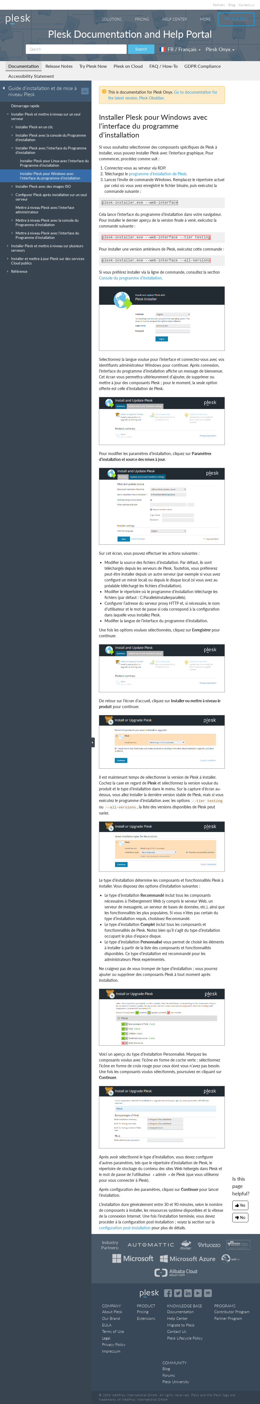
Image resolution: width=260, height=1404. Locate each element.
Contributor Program (231, 1311)
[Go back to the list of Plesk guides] (5, 87)
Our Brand (111, 1318)
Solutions (112, 19)
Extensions (146, 1318)
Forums (168, 1375)
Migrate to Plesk (181, 1325)
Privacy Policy (113, 1344)
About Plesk (112, 1311)
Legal (106, 1338)
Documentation (23, 66)
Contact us (246, 5)
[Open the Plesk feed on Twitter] (178, 1293)
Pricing (142, 19)
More (205, 19)
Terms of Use (113, 1331)
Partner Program (228, 1318)
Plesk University (175, 1381)
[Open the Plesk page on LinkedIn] (188, 1293)
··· (85, 91)
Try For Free (236, 19)
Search (141, 49)
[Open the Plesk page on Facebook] (168, 1293)
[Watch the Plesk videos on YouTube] (198, 1293)
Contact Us (176, 1331)
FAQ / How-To (163, 66)
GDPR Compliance (202, 66)
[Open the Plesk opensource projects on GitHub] (208, 1293)
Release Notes (59, 66)
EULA (106, 1325)
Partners (219, 5)
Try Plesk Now (93, 66)
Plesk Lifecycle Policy (185, 1338)
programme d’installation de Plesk (157, 173)
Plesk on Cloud (128, 66)
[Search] (76, 49)
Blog (231, 5)
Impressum (111, 1351)
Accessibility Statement (31, 76)
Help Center (174, 19)
